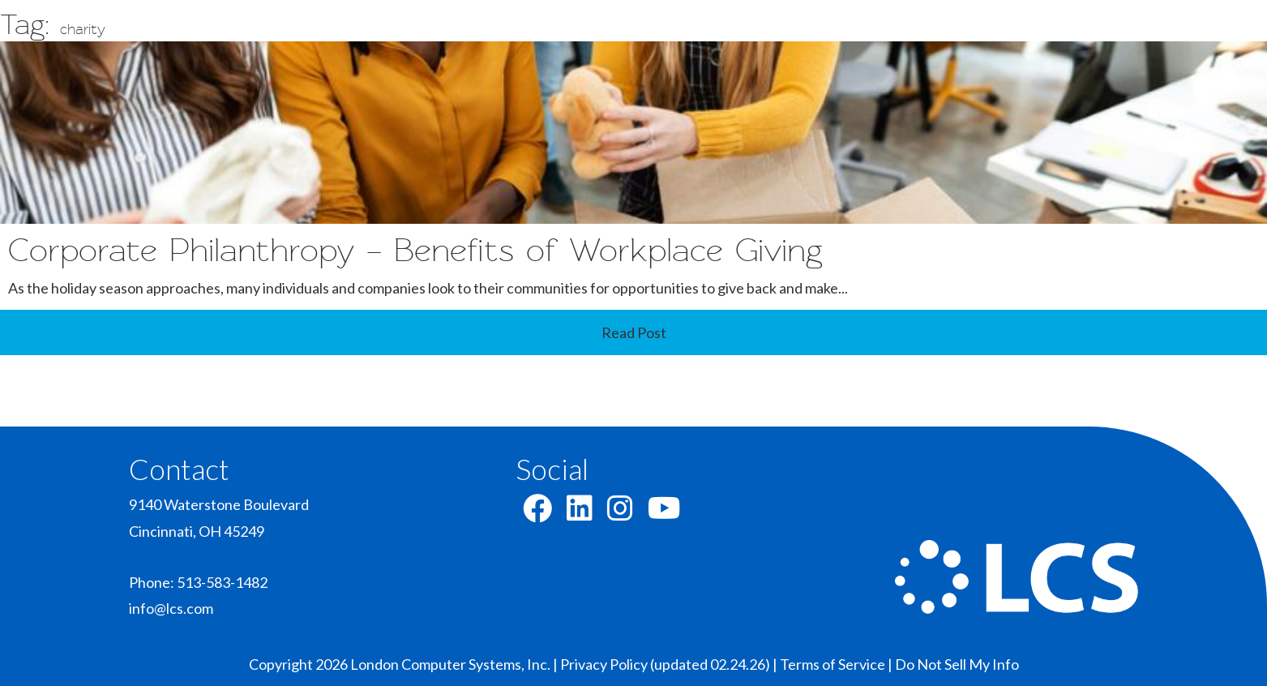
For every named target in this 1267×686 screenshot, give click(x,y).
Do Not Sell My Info (957, 664)
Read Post (633, 332)
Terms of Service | (837, 664)
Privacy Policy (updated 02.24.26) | (670, 664)
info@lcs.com (171, 608)
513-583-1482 (222, 582)
